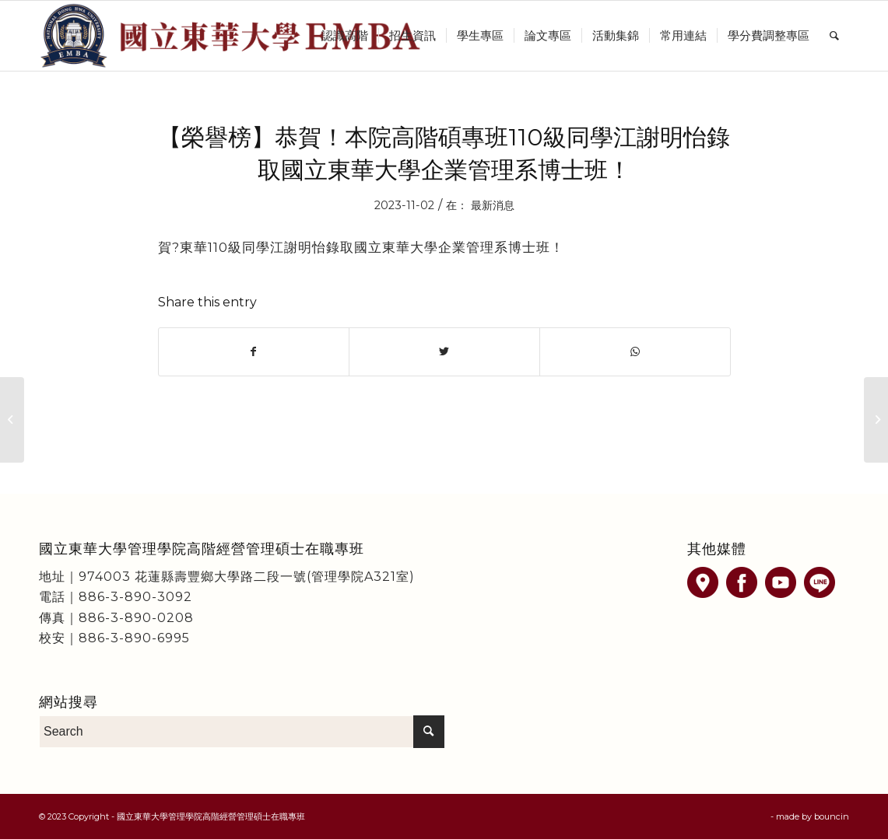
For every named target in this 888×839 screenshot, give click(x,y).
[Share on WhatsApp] (635, 352)
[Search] (834, 36)
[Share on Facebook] (254, 352)
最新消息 (492, 205)
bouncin (831, 816)
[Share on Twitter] (444, 352)
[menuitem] (344, 36)
